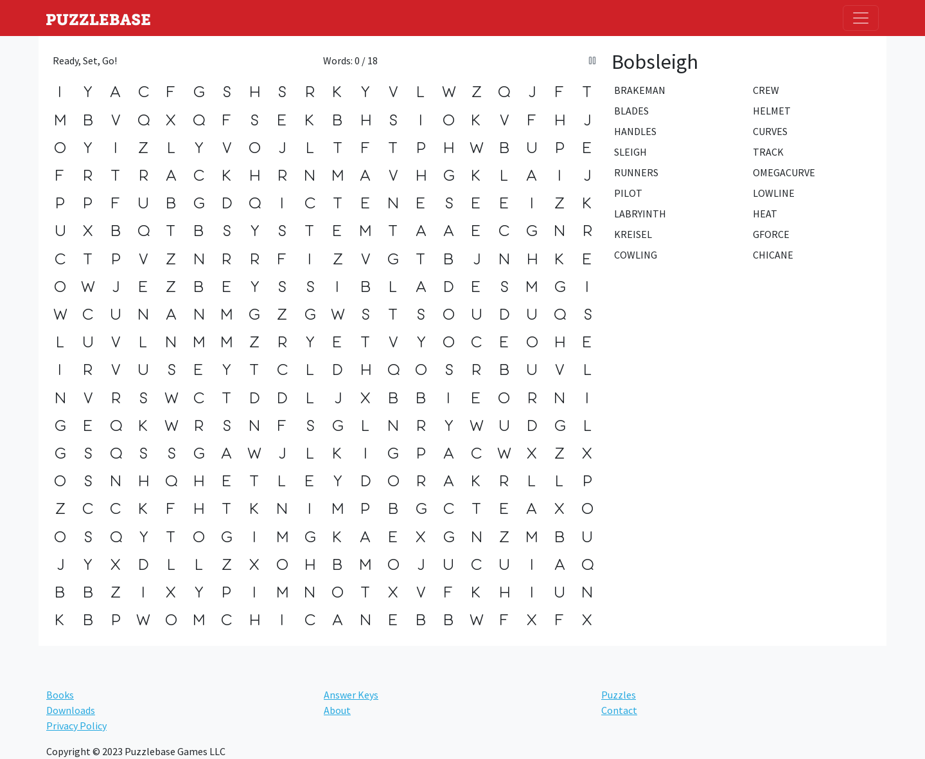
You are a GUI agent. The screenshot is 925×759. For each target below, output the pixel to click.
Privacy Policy (76, 725)
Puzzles (618, 694)
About (337, 710)
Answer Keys (351, 694)
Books (60, 694)
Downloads (70, 710)
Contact (619, 710)
